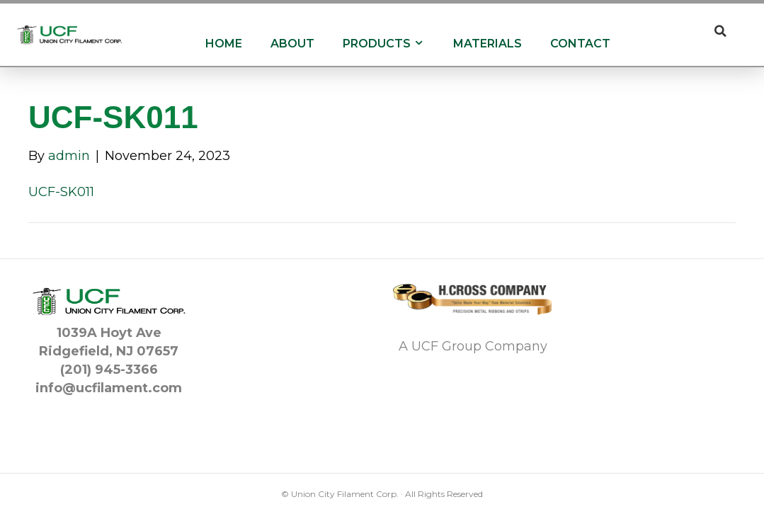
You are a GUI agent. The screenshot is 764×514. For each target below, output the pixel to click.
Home (223, 43)
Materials (487, 43)
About (292, 43)
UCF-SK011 (61, 192)
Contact (580, 43)
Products (384, 43)
